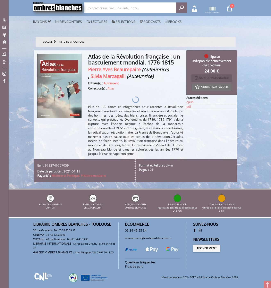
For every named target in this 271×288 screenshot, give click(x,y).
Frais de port (134, 266)
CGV (185, 277)
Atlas (111, 88)
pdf (188, 106)
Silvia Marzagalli (108, 76)
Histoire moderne (93, 175)
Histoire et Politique (65, 175)
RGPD (193, 277)
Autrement (111, 83)
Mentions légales (171, 277)
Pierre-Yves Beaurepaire (114, 69)
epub (190, 102)
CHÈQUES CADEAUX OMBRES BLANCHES (135, 204)
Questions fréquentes (140, 262)
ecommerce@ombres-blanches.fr (148, 238)
